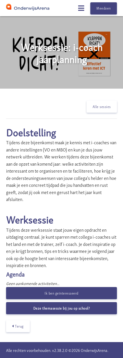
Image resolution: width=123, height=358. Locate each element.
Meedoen (103, 8)
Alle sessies (102, 106)
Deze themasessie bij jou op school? (61, 308)
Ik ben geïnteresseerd (61, 293)
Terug (18, 326)
